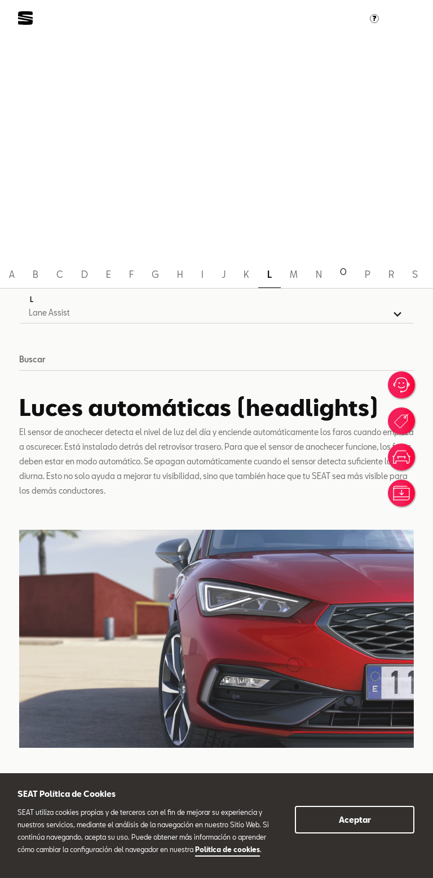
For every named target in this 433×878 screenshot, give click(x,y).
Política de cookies (227, 849)
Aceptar (355, 819)
